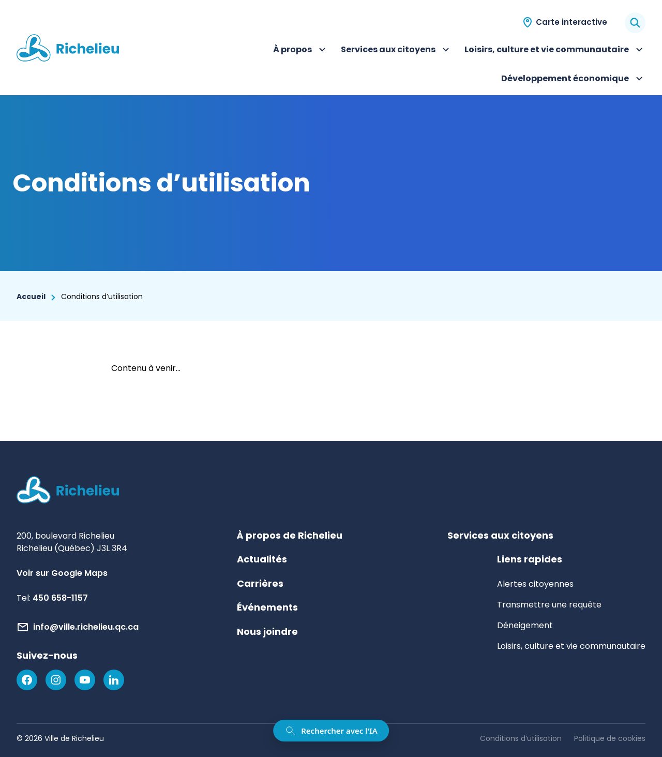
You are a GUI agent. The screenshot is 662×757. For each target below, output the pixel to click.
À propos (300, 50)
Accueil (31, 296)
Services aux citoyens (396, 50)
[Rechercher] (635, 22)
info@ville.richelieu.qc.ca (86, 627)
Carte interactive (571, 22)
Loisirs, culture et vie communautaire (554, 50)
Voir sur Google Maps (62, 573)
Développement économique (573, 79)
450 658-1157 (60, 598)
